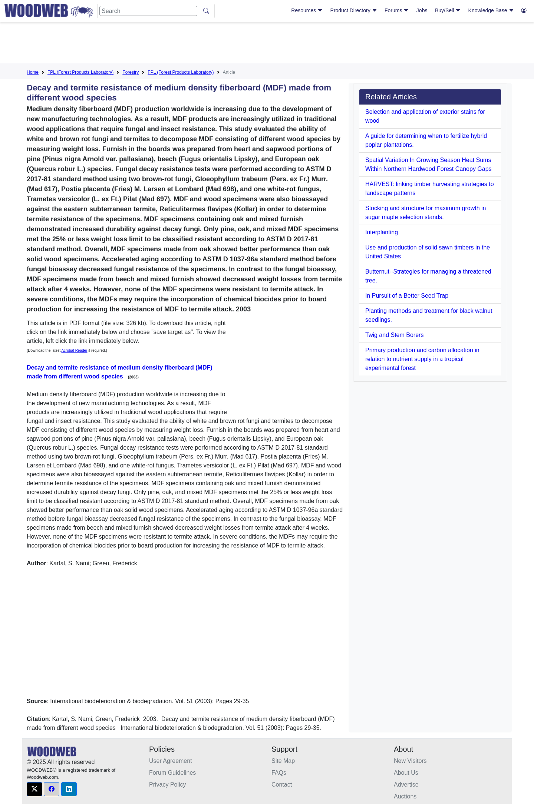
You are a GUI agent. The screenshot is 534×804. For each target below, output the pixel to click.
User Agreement (170, 761)
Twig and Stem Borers (394, 335)
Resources (307, 10)
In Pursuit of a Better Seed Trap (406, 295)
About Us (406, 773)
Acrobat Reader (74, 350)
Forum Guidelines (172, 773)
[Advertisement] (267, 44)
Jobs (422, 10)
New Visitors (410, 761)
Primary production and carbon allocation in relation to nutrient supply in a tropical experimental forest (422, 359)
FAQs (278, 773)
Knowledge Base (491, 10)
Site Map (283, 761)
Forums (397, 10)
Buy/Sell (448, 10)
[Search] (148, 11)
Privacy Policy (167, 784)
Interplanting (381, 232)
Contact (281, 784)
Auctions (405, 796)
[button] (34, 789)
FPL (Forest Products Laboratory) (80, 72)
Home (33, 72)
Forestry (130, 72)
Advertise (406, 784)
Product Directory (353, 10)
